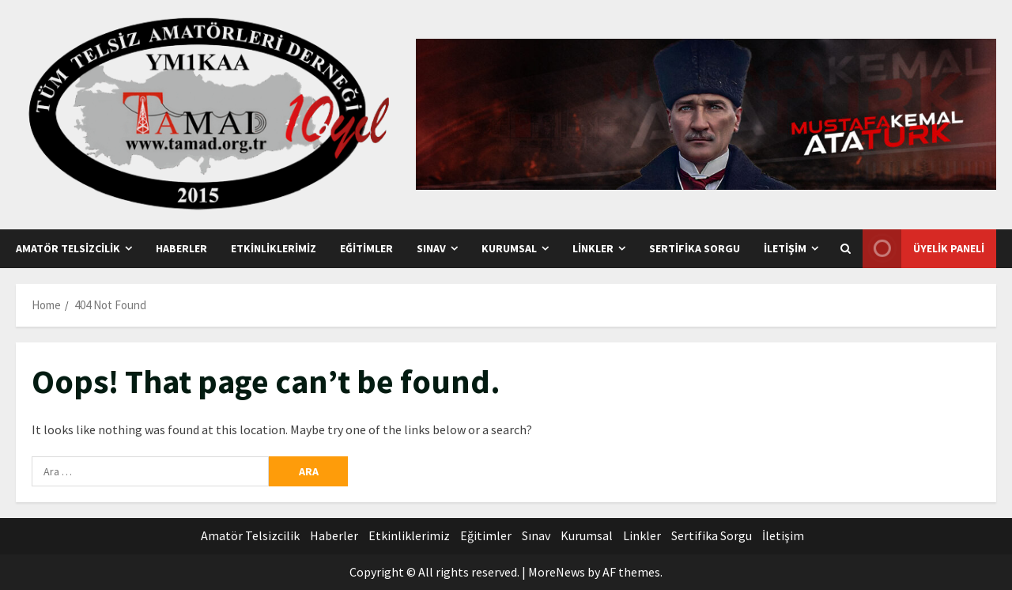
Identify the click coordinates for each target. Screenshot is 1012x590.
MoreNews (556, 572)
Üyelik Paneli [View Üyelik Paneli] (923, 248)
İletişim (785, 248)
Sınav (431, 248)
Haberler (181, 248)
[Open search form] (845, 248)
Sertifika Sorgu (694, 248)
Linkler (593, 248)
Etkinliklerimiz (273, 248)
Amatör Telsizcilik (68, 248)
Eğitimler (366, 248)
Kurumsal (509, 248)
